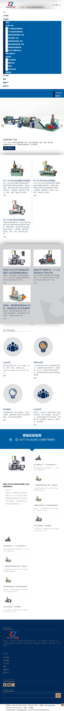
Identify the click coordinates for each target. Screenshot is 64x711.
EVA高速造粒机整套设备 (15, 32)
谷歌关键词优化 (21, 710)
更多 (4, 375)
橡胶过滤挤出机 (10, 53)
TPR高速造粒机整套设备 (15, 28)
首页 (4, 12)
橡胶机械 (8, 57)
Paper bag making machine (19, 705)
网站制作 (13, 710)
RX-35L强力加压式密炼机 (45, 180)
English (58, 93)
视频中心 (6, 82)
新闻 (4, 79)
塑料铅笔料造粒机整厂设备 (16, 44)
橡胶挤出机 (11, 63)
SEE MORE (8, 148)
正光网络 (8, 710)
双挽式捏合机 (12, 69)
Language (57, 89)
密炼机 (7, 22)
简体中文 (58, 96)
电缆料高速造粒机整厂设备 (16, 35)
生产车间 (6, 75)
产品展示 (6, 19)
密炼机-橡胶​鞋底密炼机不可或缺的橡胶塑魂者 (44, 505)
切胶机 (10, 66)
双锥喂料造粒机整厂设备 (15, 41)
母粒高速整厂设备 (13, 38)
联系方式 (6, 86)
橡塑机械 (8, 72)
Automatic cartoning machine (14, 707)
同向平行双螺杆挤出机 (14, 50)
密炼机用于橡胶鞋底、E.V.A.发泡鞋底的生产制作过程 (44, 464)
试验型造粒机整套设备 (14, 47)
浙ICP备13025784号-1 (44, 710)
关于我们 (6, 15)
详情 (4, 195)
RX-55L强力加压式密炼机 (14, 220)
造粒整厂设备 (9, 25)
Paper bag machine (33, 705)
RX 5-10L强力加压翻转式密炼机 (16, 180)
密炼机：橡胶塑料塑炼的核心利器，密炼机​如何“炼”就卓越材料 (44, 485)
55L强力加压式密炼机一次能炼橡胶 (40, 525)
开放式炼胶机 (12, 60)
